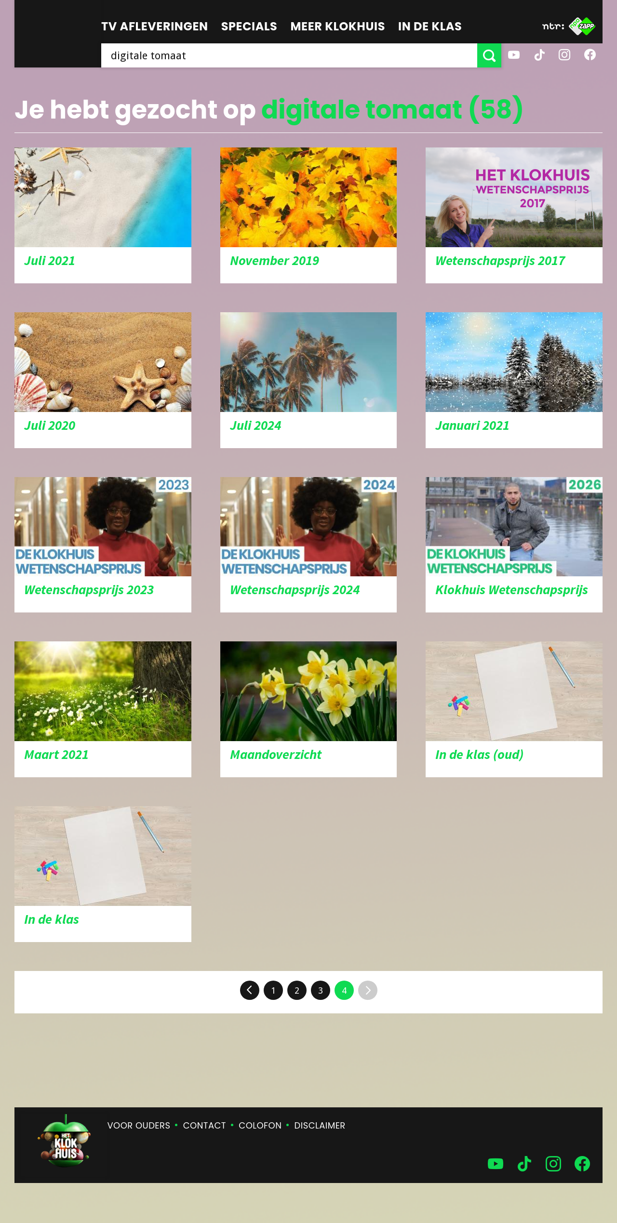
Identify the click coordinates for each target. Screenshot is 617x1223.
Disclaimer (320, 1125)
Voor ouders (139, 1125)
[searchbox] (289, 55)
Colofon (260, 1125)
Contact (204, 1125)
